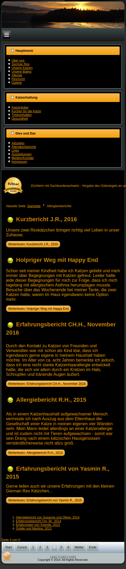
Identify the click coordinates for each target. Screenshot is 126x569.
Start (8, 547)
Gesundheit (20, 119)
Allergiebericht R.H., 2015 (51, 399)
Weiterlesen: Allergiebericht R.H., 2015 (35, 453)
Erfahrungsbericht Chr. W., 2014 (38, 521)
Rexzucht (18, 79)
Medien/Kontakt (23, 158)
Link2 (63, 556)
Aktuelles (18, 143)
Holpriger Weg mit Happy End (57, 260)
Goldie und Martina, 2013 (34, 528)
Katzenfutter (20, 107)
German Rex (21, 64)
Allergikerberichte (24, 147)
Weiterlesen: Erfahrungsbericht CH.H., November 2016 (47, 384)
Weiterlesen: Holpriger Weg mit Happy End (38, 309)
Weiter (79, 547)
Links (15, 150)
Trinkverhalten (22, 115)
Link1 (53, 556)
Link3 (72, 556)
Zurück (22, 547)
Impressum (19, 162)
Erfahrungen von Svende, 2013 (38, 525)
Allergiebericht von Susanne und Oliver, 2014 (47, 517)
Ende (92, 547)
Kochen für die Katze (26, 111)
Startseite (34, 206)
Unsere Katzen (22, 68)
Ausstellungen (22, 154)
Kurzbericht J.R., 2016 (46, 219)
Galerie (17, 83)
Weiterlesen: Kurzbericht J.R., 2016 (33, 244)
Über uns (18, 60)
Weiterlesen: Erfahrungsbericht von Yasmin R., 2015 (45, 500)
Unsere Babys (22, 71)
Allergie (17, 75)
